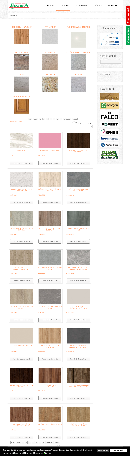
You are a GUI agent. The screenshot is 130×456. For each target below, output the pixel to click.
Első (30, 119)
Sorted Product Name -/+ (16, 121)
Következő (67, 119)
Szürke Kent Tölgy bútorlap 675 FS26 (49, 190)
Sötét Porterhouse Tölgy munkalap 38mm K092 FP (78, 385)
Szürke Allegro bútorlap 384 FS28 (50, 307)
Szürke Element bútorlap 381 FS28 (78, 229)
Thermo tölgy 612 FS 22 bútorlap (78, 151)
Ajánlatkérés (13, 156)
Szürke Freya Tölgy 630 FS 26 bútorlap (21, 229)
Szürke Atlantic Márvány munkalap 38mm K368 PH (78, 268)
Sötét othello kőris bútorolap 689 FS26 (78, 425)
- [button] (93, 450)
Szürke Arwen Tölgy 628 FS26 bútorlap (21, 307)
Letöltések (98, 5)
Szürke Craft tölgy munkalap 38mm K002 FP (22, 268)
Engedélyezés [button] (118, 450)
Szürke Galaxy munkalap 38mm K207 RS (78, 190)
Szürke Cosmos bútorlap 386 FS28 (50, 268)
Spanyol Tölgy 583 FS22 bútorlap (50, 346)
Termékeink (63, 5)
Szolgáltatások (81, 5)
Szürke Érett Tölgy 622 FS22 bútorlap (50, 229)
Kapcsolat (113, 5)
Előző (35, 119)
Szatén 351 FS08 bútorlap (22, 346)
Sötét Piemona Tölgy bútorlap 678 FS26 (21, 425)
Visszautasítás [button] (103, 450)
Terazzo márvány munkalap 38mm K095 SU (21, 190)
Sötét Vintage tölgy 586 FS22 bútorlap (21, 385)
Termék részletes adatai (22, 163)
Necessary (19, 453)
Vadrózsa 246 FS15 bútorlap (50, 150)
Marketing (49, 453)
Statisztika (39, 453)
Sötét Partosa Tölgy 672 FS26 (50, 424)
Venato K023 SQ (22, 150)
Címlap (50, 5)
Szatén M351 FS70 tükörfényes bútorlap (78, 307)
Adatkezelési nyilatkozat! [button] (83, 450)
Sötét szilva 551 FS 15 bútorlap (50, 385)
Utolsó (75, 119)
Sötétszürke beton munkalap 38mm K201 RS (78, 346)
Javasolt (29, 453)
